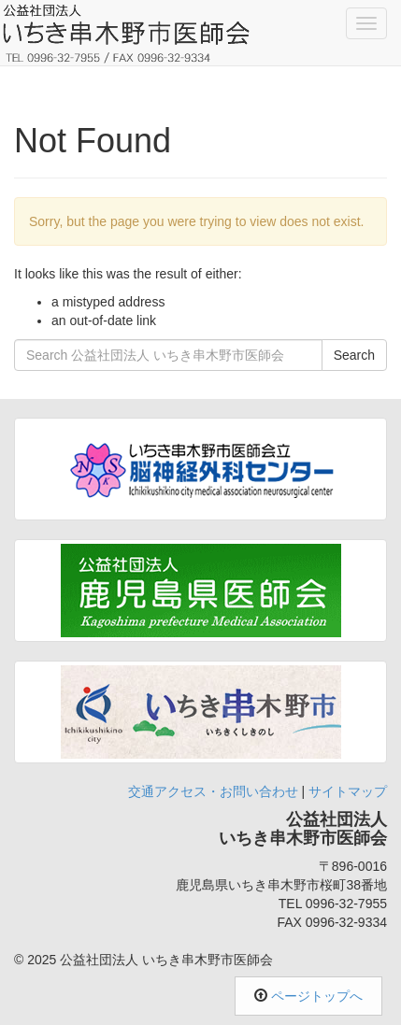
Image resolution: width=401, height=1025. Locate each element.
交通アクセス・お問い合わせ (213, 791)
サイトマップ (347, 791)
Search (354, 355)
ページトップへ (317, 996)
